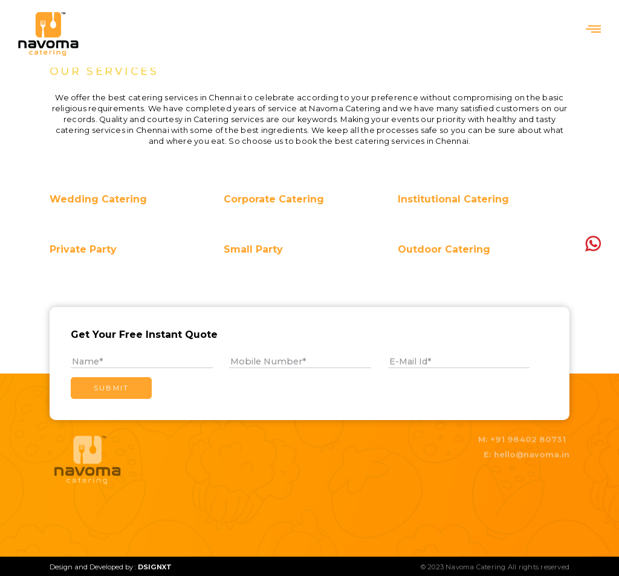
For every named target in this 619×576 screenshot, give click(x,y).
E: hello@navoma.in (526, 448)
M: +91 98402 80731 (522, 434)
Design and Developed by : (111, 567)
